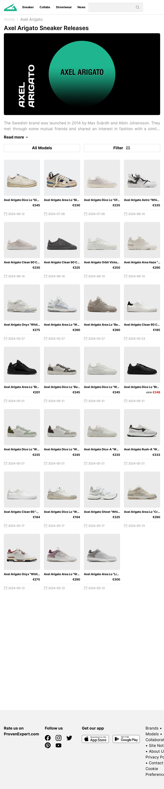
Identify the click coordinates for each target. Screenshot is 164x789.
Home (9, 19)
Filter (122, 148)
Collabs (45, 7)
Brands (152, 728)
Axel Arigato (31, 19)
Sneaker (28, 7)
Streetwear (64, 7)
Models (152, 734)
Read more (17, 137)
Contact (156, 763)
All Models (42, 148)
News (81, 7)
